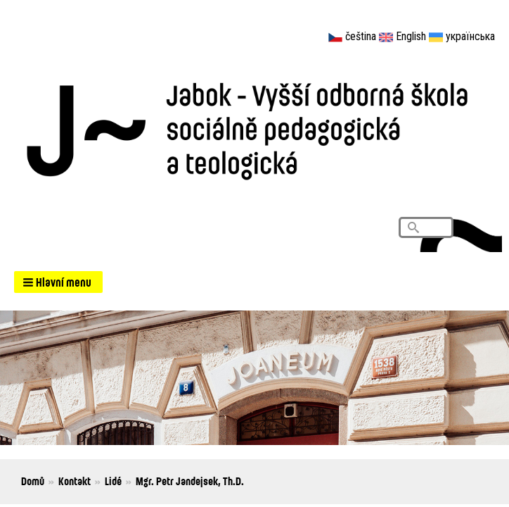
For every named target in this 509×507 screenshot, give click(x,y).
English (411, 36)
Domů (32, 481)
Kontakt (74, 481)
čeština (360, 36)
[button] (58, 282)
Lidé (113, 481)
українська (470, 36)
